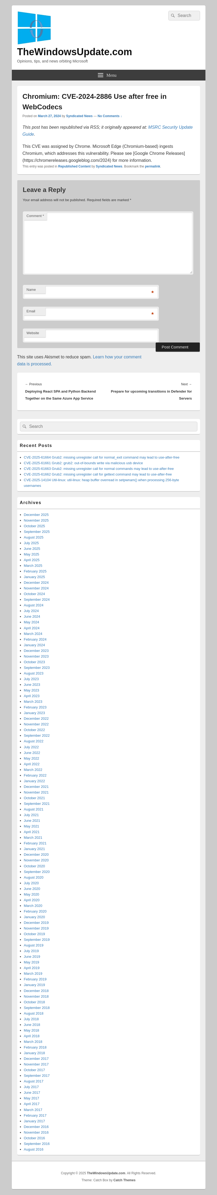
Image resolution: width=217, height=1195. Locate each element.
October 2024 (34, 594)
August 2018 (34, 1013)
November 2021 (36, 792)
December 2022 (36, 719)
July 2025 (31, 543)
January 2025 (34, 577)
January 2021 (34, 849)
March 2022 (33, 770)
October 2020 (34, 866)
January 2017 (34, 1121)
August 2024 (34, 605)
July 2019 (31, 951)
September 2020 (37, 872)
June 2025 (32, 549)
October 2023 (34, 662)
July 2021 (31, 815)
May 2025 (31, 554)
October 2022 (34, 730)
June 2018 (32, 1025)
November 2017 (36, 1064)
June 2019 (32, 957)
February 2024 (35, 639)
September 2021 (37, 804)
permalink (152, 166)
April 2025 (32, 560)
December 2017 (36, 1059)
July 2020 (31, 883)
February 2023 (35, 707)
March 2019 (33, 974)
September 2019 (37, 940)
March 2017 (33, 1110)
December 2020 (36, 854)
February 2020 (35, 911)
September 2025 (37, 532)
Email (31, 311)
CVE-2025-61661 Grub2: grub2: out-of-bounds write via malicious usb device (83, 463)
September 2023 (37, 668)
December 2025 (36, 515)
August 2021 (34, 809)
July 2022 (31, 747)
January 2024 (34, 645)
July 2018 (31, 1019)
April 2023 (32, 696)
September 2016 (37, 1144)
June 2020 (32, 889)
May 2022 (31, 758)
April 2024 (32, 628)
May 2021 (31, 826)
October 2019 (34, 934)
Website (33, 333)
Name (31, 290)
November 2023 (36, 656)
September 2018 (37, 1008)
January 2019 (34, 985)
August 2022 (34, 741)
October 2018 (34, 1002)
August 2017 (34, 1081)
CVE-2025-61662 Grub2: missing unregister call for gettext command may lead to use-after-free (98, 474)
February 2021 (35, 843)
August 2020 (34, 877)
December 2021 (36, 787)
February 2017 (35, 1115)
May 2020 (31, 894)
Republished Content (74, 166)
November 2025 (36, 520)
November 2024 (36, 588)
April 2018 (32, 1036)
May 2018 (31, 1030)
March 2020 (33, 906)
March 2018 (33, 1042)
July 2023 (31, 679)
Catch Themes (124, 1180)
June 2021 (32, 821)
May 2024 (31, 622)
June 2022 (32, 753)
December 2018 (36, 991)
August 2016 (34, 1149)
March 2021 (33, 838)
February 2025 (35, 571)
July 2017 (31, 1087)
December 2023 (36, 651)
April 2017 (32, 1104)
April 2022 (32, 764)
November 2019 (36, 928)
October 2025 (34, 526)
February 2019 (35, 979)
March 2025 (33, 566)
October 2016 (34, 1138)
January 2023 (34, 713)
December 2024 (36, 583)
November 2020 (36, 860)
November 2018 (36, 996)
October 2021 (34, 798)
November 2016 (36, 1132)
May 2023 (31, 690)
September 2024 (37, 600)
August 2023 (34, 673)
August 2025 (34, 537)
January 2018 (34, 1053)
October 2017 (34, 1070)
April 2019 (32, 968)
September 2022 (37, 735)
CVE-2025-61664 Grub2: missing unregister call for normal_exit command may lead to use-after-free (102, 457)
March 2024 (33, 634)
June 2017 (32, 1093)
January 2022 (34, 781)
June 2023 (32, 685)
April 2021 (32, 832)
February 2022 (35, 775)
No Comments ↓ (110, 116)
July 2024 (31, 611)
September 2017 (37, 1076)
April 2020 (32, 900)
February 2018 (35, 1047)
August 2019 (34, 945)
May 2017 (31, 1098)
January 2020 (34, 917)
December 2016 (36, 1127)
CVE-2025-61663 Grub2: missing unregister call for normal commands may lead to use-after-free (99, 469)
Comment (35, 216)
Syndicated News (79, 116)
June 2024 (32, 616)
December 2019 (36, 923)
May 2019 (31, 962)
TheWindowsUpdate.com (74, 51)
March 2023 (33, 702)
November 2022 (36, 724)
